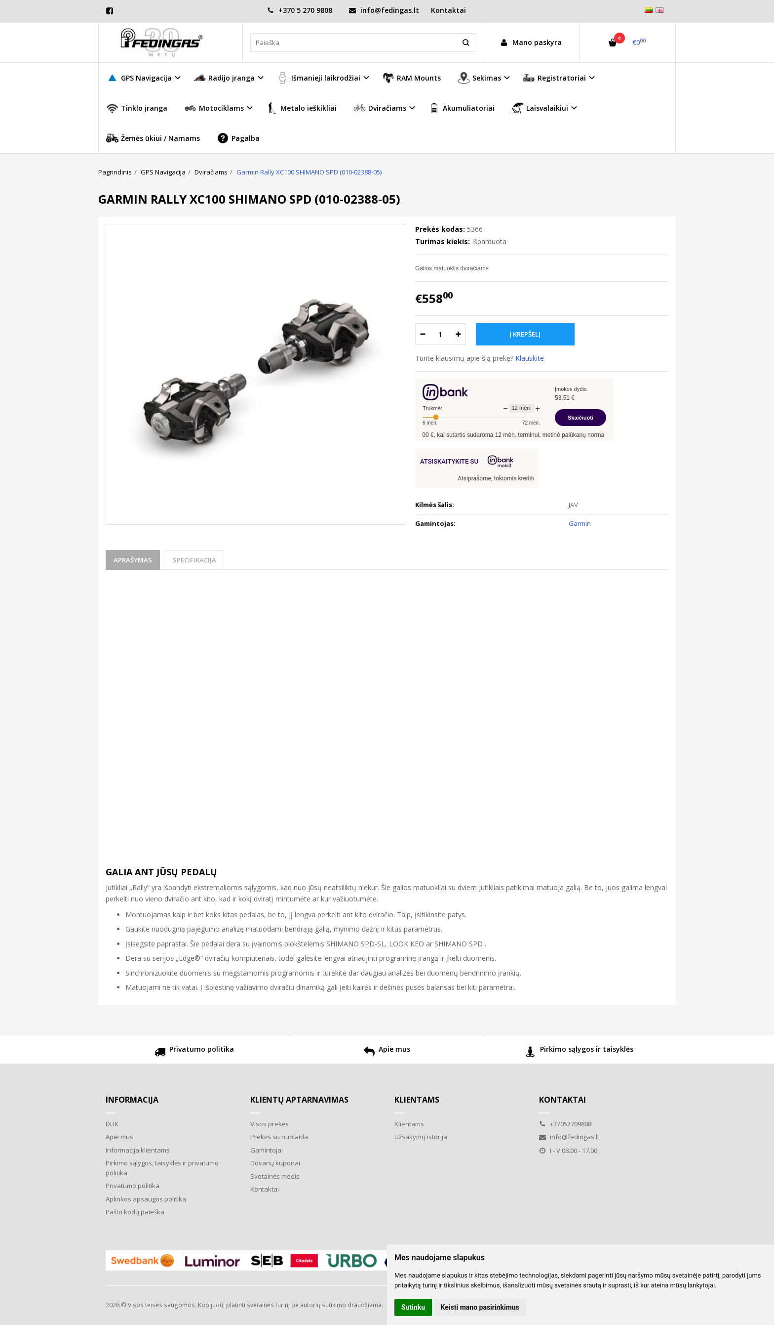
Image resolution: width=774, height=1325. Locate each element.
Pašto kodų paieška (135, 1211)
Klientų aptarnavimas (299, 1099)
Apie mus (387, 1053)
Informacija (132, 1099)
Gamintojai (266, 1150)
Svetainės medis (275, 1176)
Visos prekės (269, 1123)
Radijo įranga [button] (224, 78)
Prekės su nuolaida (279, 1136)
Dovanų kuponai (275, 1162)
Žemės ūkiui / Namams (153, 138)
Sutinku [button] (413, 1307)
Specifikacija (194, 560)
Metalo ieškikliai (301, 108)
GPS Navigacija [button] (139, 78)
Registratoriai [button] (554, 78)
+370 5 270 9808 (299, 10)
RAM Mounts (411, 78)
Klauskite (529, 358)
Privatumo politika (194, 1053)
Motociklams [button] (214, 108)
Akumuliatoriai (461, 108)
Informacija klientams (138, 1150)
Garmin (580, 523)
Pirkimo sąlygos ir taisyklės (579, 1053)
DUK (112, 1123)
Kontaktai (448, 10)
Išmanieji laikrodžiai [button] (318, 78)
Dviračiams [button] (379, 108)
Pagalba (238, 138)
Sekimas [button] (479, 78)
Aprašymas (133, 560)
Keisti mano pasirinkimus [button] (480, 1307)
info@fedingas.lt (384, 10)
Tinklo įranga (136, 108)
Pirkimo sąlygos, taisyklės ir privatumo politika (162, 1167)
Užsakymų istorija (420, 1136)
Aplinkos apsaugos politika (146, 1199)
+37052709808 (565, 1123)
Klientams (416, 1099)
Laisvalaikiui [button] (539, 108)
